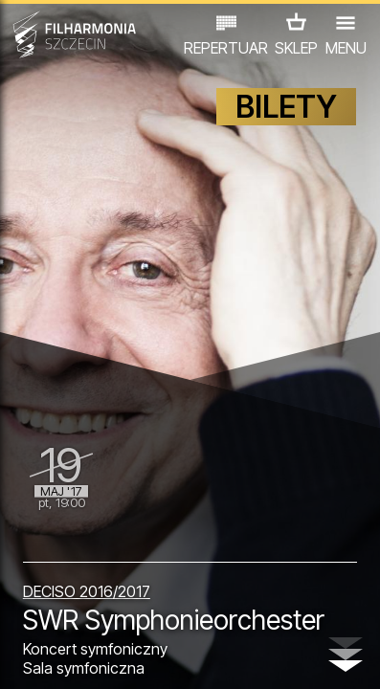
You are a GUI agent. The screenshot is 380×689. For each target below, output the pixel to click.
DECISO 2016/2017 (86, 591)
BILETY (286, 106)
